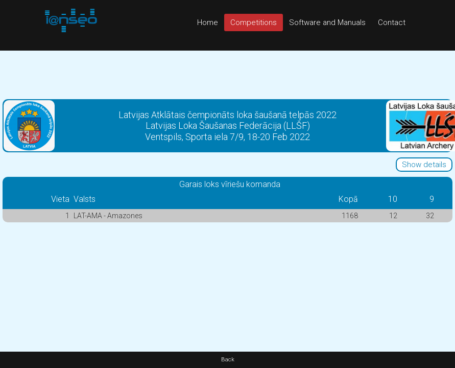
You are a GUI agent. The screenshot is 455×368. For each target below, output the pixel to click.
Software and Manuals (327, 22)
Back (227, 359)
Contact (391, 22)
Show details (424, 164)
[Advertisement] (228, 74)
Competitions (253, 22)
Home (207, 22)
